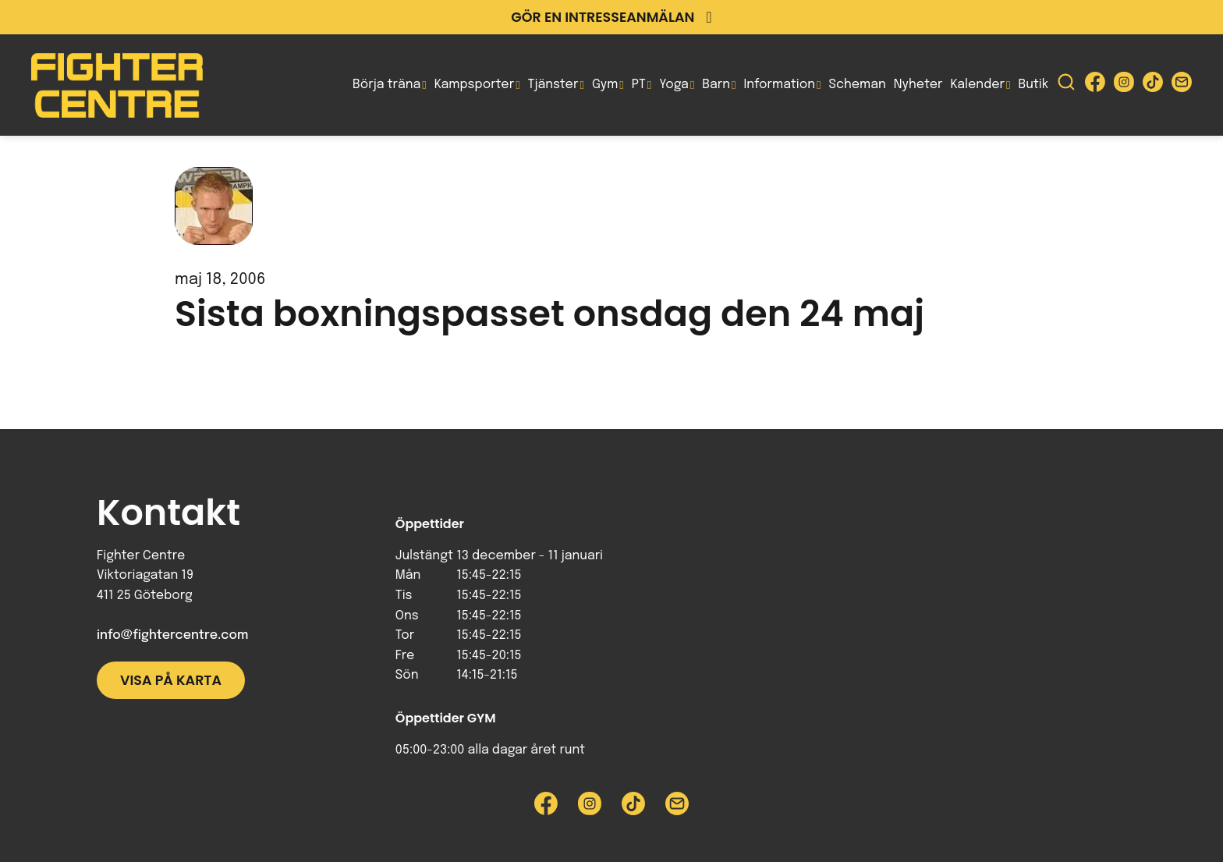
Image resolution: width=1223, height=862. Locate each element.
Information (779, 84)
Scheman (857, 84)
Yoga (674, 84)
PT (639, 84)
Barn (716, 84)
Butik (1033, 84)
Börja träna (386, 84)
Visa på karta (171, 680)
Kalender (977, 84)
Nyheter (918, 84)
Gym (605, 84)
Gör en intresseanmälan (611, 17)
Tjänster (553, 84)
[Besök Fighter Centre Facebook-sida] (1095, 85)
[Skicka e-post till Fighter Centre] (1182, 85)
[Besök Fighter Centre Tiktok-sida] (1153, 85)
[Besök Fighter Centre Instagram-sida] (1124, 85)
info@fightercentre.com (172, 635)
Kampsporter (474, 84)
